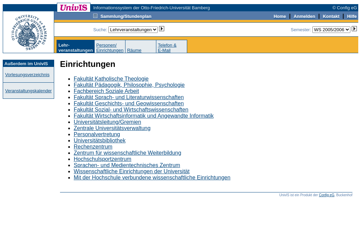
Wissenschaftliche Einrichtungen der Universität (132, 171)
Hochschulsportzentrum (102, 159)
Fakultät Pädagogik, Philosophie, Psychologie (129, 85)
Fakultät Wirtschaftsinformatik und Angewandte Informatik (144, 116)
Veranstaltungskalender (28, 90)
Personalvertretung (97, 134)
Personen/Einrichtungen (110, 48)
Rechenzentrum (93, 147)
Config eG (326, 195)
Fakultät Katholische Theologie (111, 79)
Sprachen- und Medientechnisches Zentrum (127, 165)
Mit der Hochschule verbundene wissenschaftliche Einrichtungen (152, 177)
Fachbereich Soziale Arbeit (106, 91)
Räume (134, 50)
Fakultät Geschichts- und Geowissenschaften (129, 103)
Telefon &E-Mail (167, 48)
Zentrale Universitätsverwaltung (112, 128)
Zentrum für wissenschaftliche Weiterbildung (127, 153)
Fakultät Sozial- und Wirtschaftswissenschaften (131, 110)
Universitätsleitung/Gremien (107, 122)
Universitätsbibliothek (99, 140)
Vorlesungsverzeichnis (27, 74)
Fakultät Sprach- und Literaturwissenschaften (129, 97)
